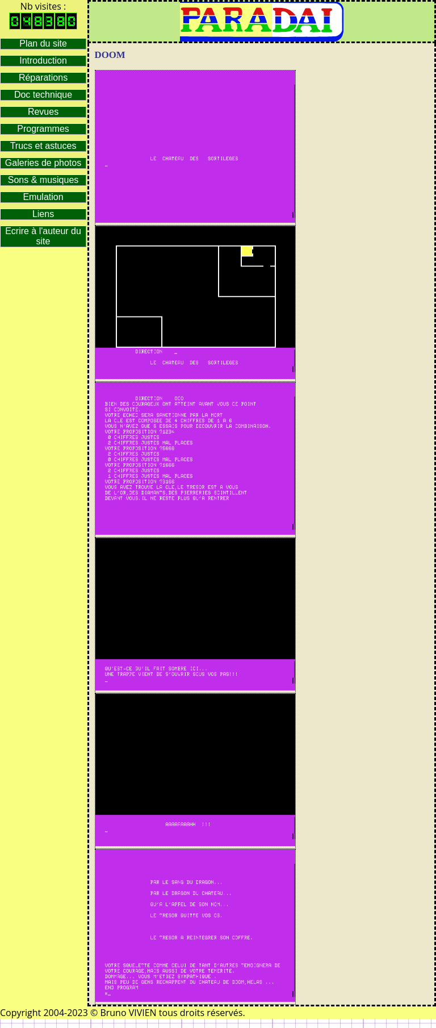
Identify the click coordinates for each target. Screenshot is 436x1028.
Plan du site (43, 43)
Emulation (43, 197)
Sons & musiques (43, 180)
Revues (43, 111)
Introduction (43, 60)
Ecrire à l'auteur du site (43, 236)
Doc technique (43, 94)
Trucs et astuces (43, 146)
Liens (43, 214)
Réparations (43, 77)
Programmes (43, 129)
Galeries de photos (43, 163)
